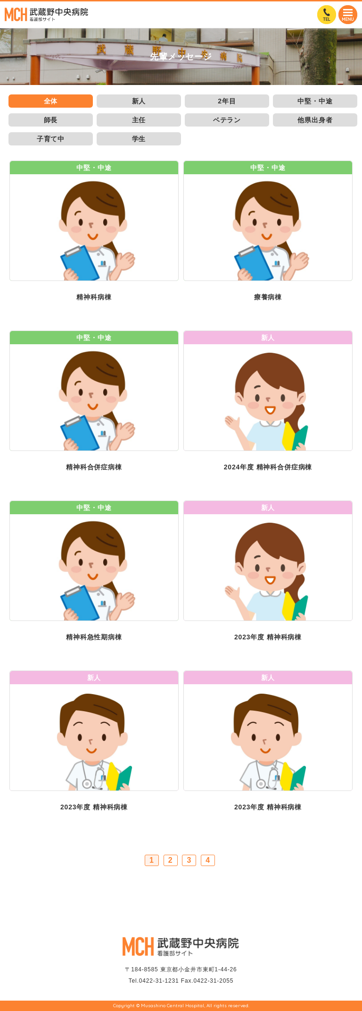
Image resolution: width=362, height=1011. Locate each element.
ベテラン (227, 120)
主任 (139, 120)
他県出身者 (314, 120)
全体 (51, 101)
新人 (139, 101)
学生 (139, 139)
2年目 (227, 101)
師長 (51, 120)
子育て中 (51, 139)
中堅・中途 (314, 101)
